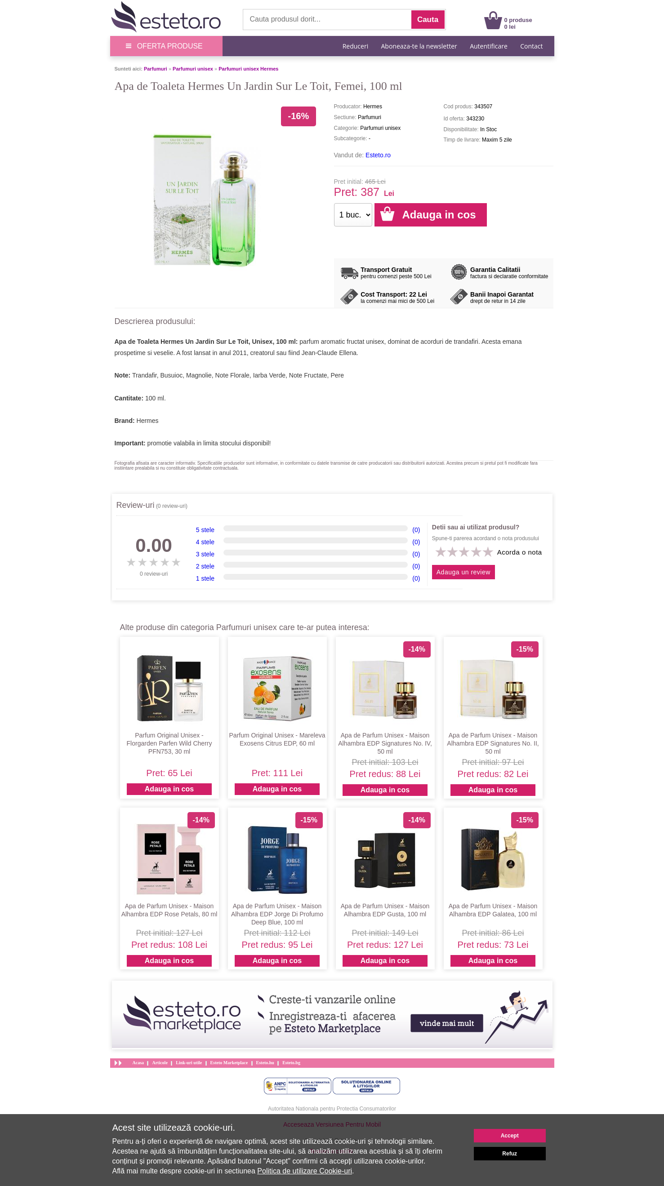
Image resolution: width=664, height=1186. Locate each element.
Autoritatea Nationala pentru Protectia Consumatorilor (332, 1109)
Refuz (509, 1153)
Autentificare (489, 46)
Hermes (148, 420)
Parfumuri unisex (193, 68)
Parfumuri (155, 68)
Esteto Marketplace (229, 1062)
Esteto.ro (378, 155)
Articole (159, 1062)
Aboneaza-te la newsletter (419, 46)
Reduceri (355, 46)
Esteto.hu (265, 1062)
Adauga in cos (169, 789)
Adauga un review (463, 572)
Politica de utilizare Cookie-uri (304, 1171)
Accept (510, 1136)
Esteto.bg (291, 1062)
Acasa (138, 1062)
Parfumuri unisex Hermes (248, 68)
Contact (531, 46)
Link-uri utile (189, 1062)
